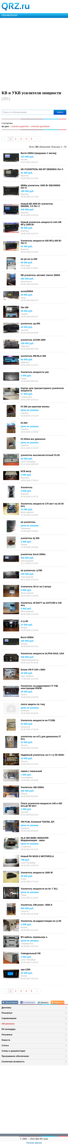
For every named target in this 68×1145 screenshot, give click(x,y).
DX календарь (9, 1029)
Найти (60, 112)
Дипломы (6, 1007)
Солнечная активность (13, 1061)
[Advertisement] (34, 53)
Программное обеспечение (15, 1056)
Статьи (5, 1045)
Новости (6, 1040)
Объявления (8, 1024)
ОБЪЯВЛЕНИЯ (9, 15)
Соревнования (9, 1018)
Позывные (7, 1013)
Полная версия (34, 1142)
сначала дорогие (20, 126)
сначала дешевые (40, 126)
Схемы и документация (13, 1051)
